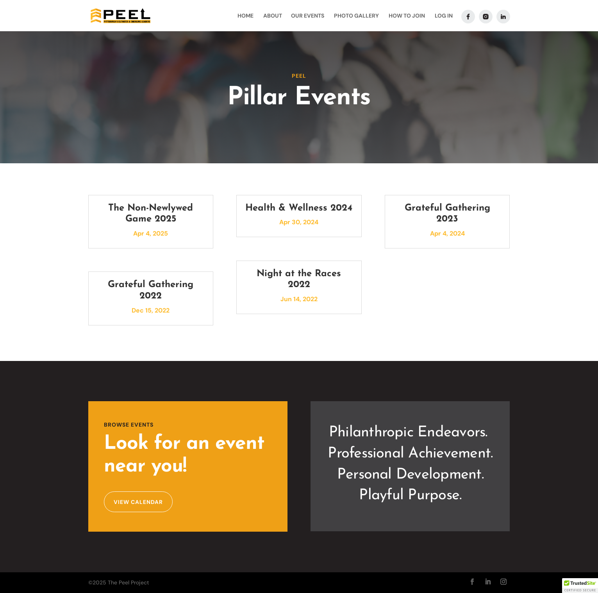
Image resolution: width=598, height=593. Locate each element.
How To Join (407, 16)
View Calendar (138, 501)
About (272, 16)
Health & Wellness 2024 (298, 208)
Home (245, 16)
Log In (444, 16)
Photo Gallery (356, 16)
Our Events (307, 16)
